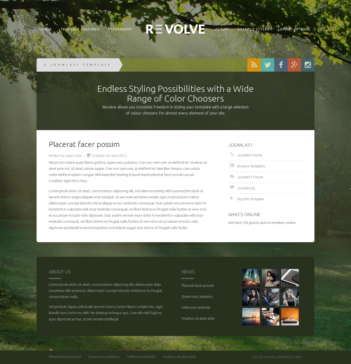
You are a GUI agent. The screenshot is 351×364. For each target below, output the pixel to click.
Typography (120, 29)
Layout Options (294, 29)
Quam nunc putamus (197, 296)
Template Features (80, 29)
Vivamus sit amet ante (198, 318)
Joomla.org (246, 188)
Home (46, 29)
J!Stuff (222, 29)
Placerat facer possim (198, 285)
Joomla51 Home (249, 155)
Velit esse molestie (196, 307)
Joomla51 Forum (250, 177)
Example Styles (253, 29)
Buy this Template (250, 199)
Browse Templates (251, 166)
